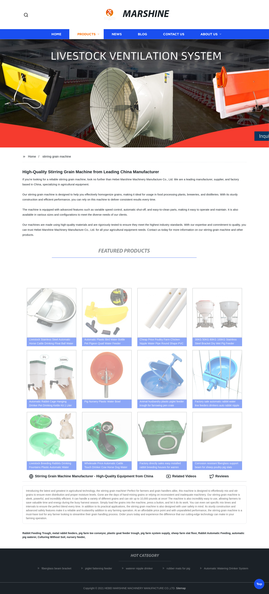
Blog (142, 34)
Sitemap (181, 588)
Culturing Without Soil (51, 537)
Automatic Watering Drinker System (227, 568)
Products (86, 34)
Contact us (173, 34)
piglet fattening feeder (100, 568)
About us (209, 34)
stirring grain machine (56, 156)
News (117, 34)
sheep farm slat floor (184, 533)
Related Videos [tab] (181, 476)
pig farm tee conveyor (92, 533)
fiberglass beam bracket (58, 568)
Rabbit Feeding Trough (36, 533)
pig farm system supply (155, 533)
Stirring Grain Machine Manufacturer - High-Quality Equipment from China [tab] (91, 476)
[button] (26, 15)
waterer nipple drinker (141, 568)
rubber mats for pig (180, 568)
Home (56, 34)
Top (259, 584)
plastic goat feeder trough (123, 533)
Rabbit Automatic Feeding (214, 533)
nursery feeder (76, 537)
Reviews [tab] (219, 476)
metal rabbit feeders (64, 533)
